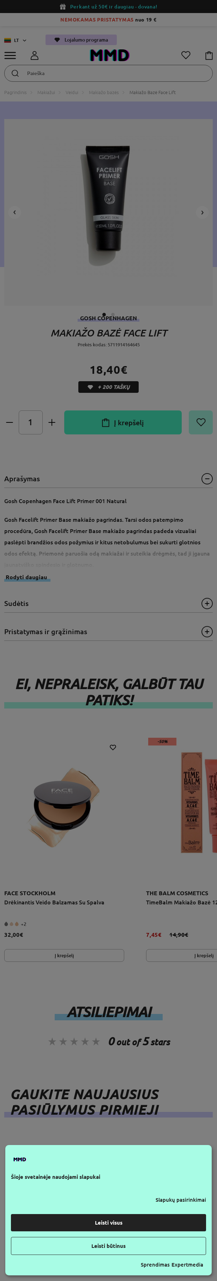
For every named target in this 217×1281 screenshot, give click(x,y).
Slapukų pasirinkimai (181, 1200)
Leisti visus (108, 1223)
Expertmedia (187, 1265)
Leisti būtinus (108, 1246)
